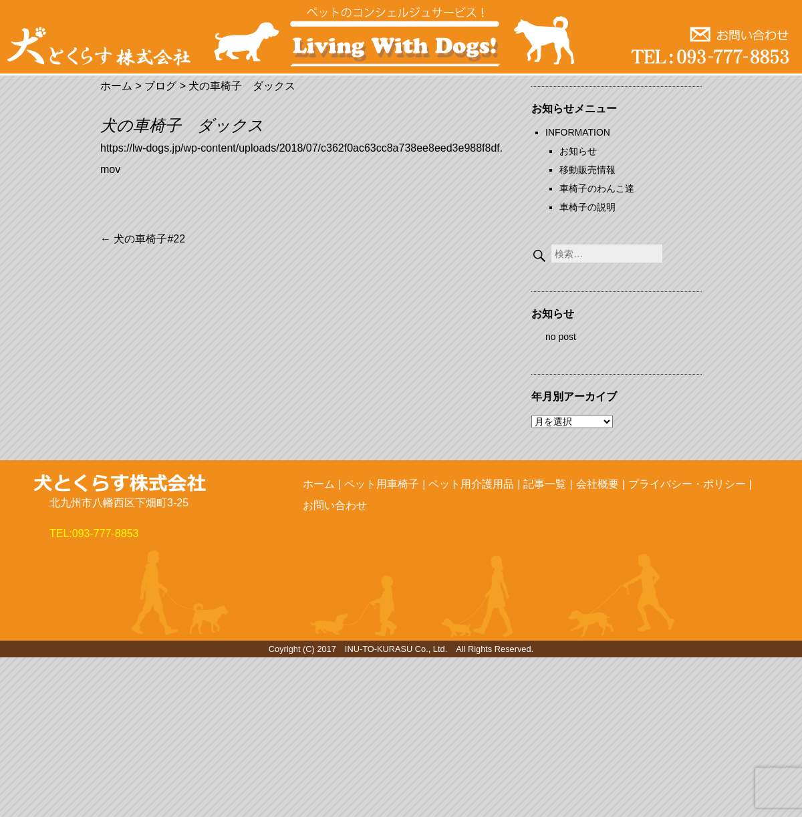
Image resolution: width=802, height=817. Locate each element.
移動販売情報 (587, 169)
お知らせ (578, 151)
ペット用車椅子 (381, 484)
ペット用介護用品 (471, 484)
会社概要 (597, 484)
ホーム (319, 484)
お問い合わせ (335, 505)
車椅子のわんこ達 (596, 188)
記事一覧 (544, 484)
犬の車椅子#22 (142, 238)
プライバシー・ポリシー (687, 484)
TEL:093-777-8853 (93, 533)
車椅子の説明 (587, 207)
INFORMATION (577, 132)
